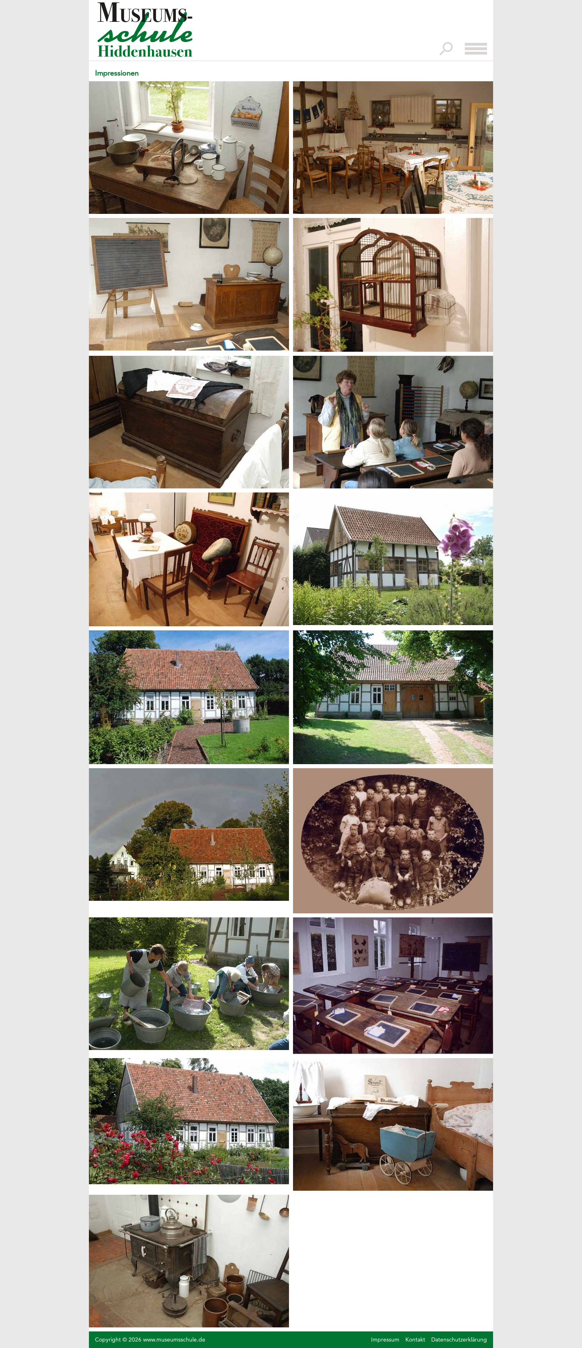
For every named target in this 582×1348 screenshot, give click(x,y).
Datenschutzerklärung (459, 1339)
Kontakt (415, 1339)
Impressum (385, 1339)
